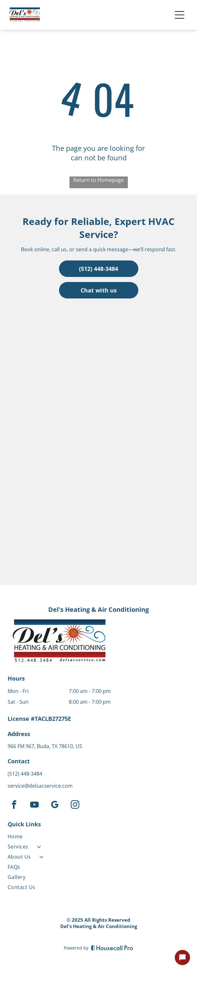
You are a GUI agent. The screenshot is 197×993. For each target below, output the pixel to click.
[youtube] (34, 805)
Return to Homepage (98, 179)
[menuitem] (59, 838)
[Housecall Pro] (112, 948)
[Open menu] (179, 15)
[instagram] (75, 805)
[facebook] (14, 805)
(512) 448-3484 (25, 773)
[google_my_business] (54, 805)
